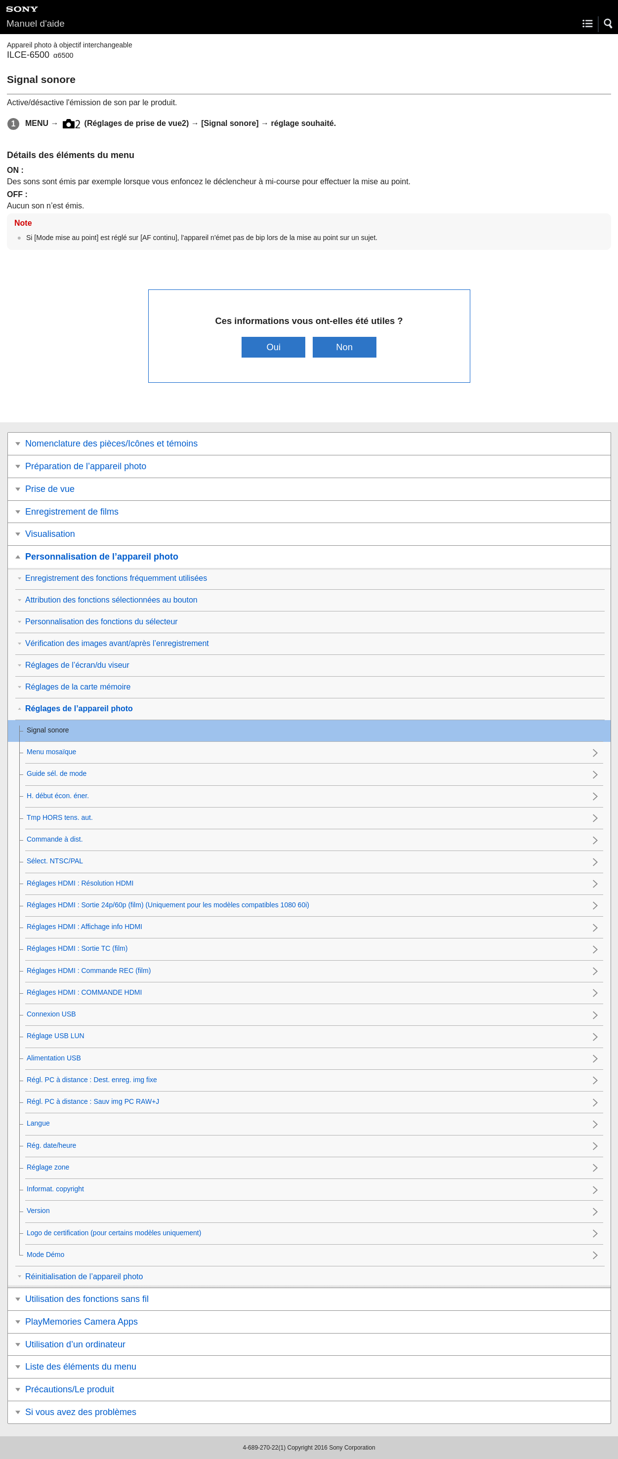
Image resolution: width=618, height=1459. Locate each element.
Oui (274, 347)
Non (344, 347)
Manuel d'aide (35, 23)
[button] (609, 24)
